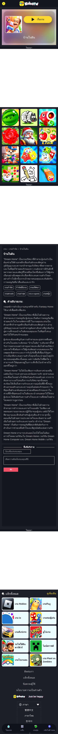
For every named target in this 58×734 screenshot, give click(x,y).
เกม (5, 249)
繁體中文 (29, 710)
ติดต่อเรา (29, 671)
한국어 (29, 721)
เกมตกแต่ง (9, 294)
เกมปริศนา (34, 287)
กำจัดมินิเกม (21, 287)
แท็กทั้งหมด (29, 678)
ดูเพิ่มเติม (51, 593)
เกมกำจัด (13, 249)
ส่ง (11, 469)
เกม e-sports (34, 294)
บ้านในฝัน (24, 249)
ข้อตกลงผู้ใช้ (29, 684)
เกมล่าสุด (21, 294)
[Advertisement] (29, 78)
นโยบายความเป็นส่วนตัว (29, 690)
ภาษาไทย (29, 715)
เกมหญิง (46, 294)
